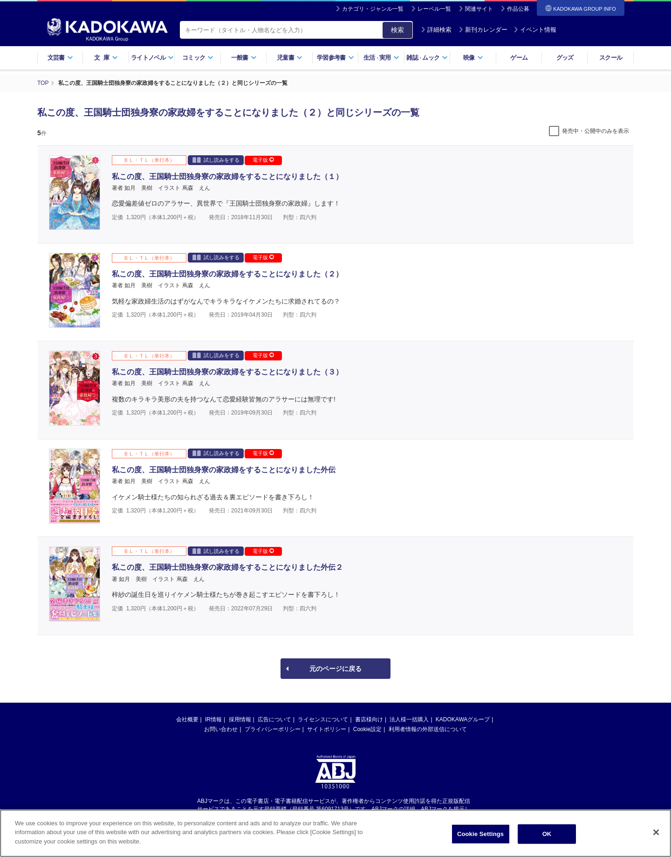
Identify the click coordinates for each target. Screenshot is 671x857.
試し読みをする (216, 160)
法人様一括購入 (409, 719)
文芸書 (60, 57)
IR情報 (213, 719)
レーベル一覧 (434, 9)
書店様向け (369, 719)
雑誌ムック (427, 57)
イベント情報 (535, 29)
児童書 (289, 57)
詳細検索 (436, 29)
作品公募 (518, 9)
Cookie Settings (480, 837)
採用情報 (240, 719)
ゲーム (518, 57)
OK (547, 837)
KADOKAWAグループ (463, 719)
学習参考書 (335, 57)
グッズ (565, 57)
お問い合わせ (221, 729)
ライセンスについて (323, 719)
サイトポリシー (326, 729)
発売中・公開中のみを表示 (595, 131)
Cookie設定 (367, 729)
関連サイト (479, 9)
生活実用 (381, 57)
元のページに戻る (335, 668)
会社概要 (187, 719)
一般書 (244, 57)
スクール (610, 57)
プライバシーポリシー (273, 729)
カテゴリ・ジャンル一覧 (373, 9)
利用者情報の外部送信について (428, 729)
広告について (274, 719)
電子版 (263, 160)
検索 (397, 30)
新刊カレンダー (483, 29)
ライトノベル (152, 57)
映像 (473, 57)
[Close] (656, 835)
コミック (197, 57)
